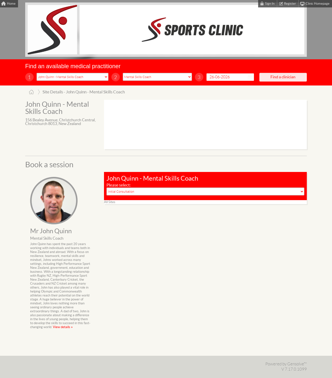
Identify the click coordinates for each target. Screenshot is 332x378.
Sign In (269, 3)
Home (11, 3)
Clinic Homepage (318, 3)
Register (290, 3)
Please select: (118, 185)
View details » (63, 327)
